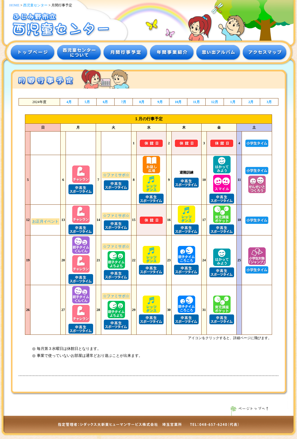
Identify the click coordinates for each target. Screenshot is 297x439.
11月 (196, 102)
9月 (160, 102)
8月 (141, 102)
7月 (123, 102)
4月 (69, 102)
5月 (87, 102)
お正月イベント (45, 221)
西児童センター (35, 5)
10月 (178, 102)
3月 (269, 102)
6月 (105, 102)
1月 (233, 102)
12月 (214, 102)
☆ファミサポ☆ (116, 175)
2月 (250, 102)
